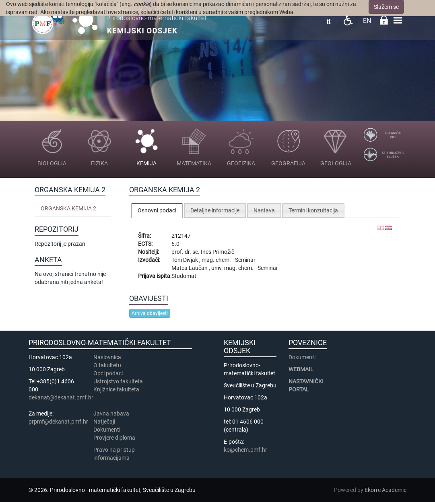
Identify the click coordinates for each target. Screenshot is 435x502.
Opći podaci (108, 373)
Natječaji (104, 421)
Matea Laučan (190, 268)
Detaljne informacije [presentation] (214, 210)
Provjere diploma (114, 437)
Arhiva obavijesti (150, 313)
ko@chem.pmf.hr (245, 449)
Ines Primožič (217, 252)
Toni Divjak (185, 260)
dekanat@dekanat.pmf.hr (61, 397)
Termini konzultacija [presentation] (313, 210)
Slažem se (386, 7)
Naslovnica (107, 357)
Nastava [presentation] (264, 210)
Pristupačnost (348, 20)
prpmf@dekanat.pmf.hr (58, 421)
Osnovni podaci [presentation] (157, 210)
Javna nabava (111, 413)
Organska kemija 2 (68, 208)
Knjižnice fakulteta (116, 389)
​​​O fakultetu (107, 365)
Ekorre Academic (385, 490)
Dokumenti (106, 429)
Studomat (183, 276)
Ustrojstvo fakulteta (118, 381)
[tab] (157, 210)
